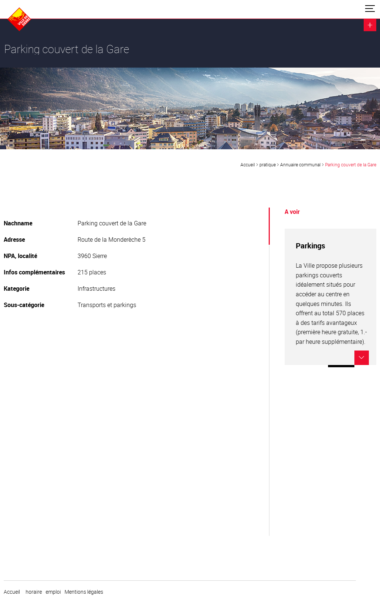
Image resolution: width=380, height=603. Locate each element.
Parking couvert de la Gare (350, 164)
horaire (34, 592)
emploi (53, 592)
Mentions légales (84, 592)
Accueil (247, 164)
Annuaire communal (300, 164)
